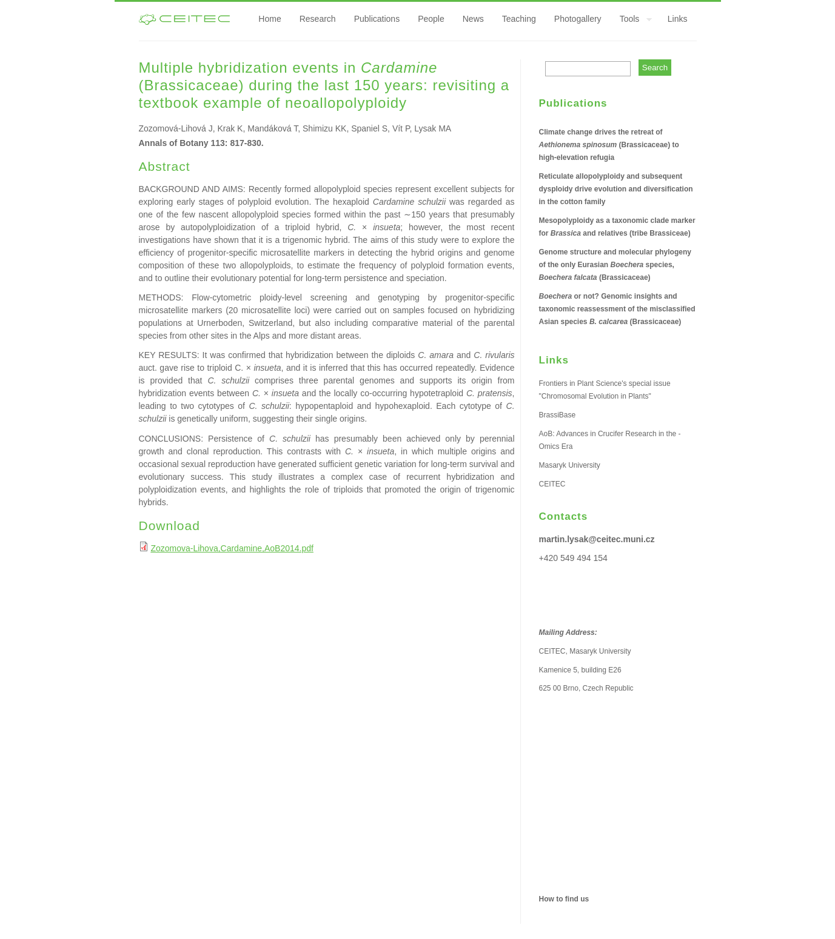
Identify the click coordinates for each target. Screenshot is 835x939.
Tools (631, 20)
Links (678, 19)
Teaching (519, 19)
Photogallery (578, 19)
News (473, 19)
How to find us (564, 899)
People (431, 19)
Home (269, 19)
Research (318, 19)
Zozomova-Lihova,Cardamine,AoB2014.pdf (232, 548)
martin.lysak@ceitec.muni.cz (597, 539)
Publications (377, 19)
